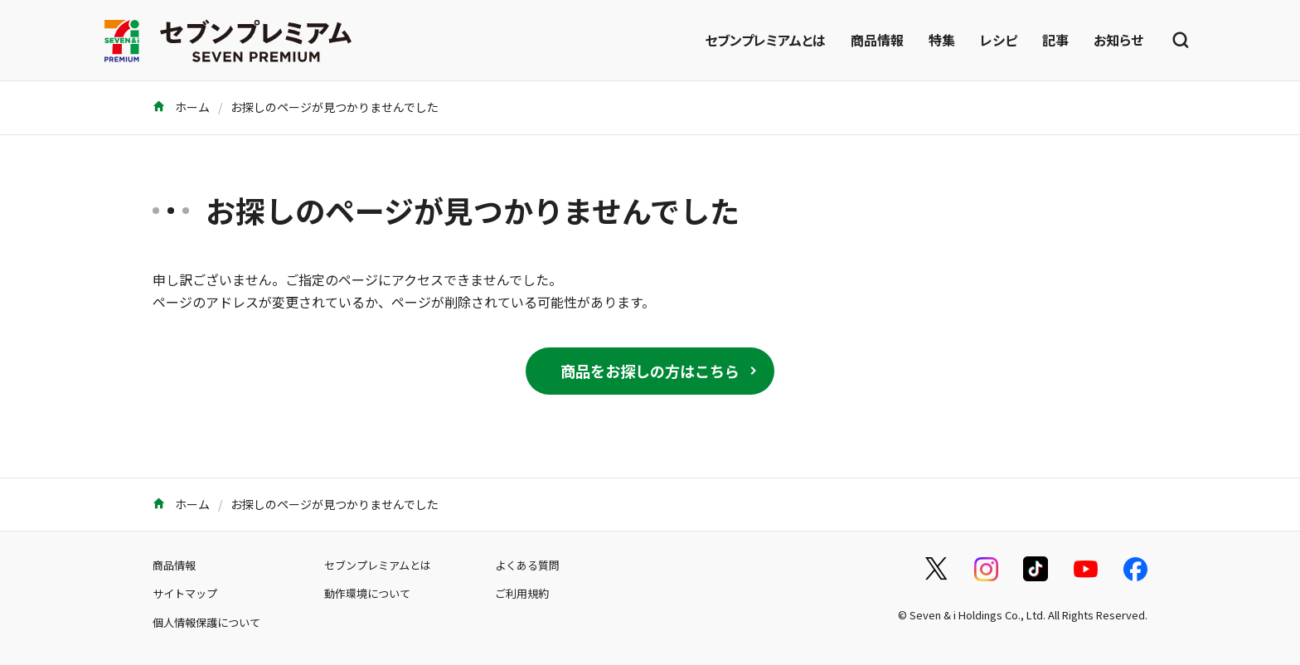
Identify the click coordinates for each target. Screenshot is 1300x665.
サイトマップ (185, 593)
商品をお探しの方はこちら (650, 370)
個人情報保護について (206, 622)
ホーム (181, 107)
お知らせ (1118, 40)
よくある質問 (527, 565)
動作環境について (367, 593)
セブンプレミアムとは (765, 40)
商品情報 (877, 40)
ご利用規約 (522, 593)
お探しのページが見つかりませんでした (334, 107)
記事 (1055, 40)
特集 (942, 40)
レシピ (998, 40)
